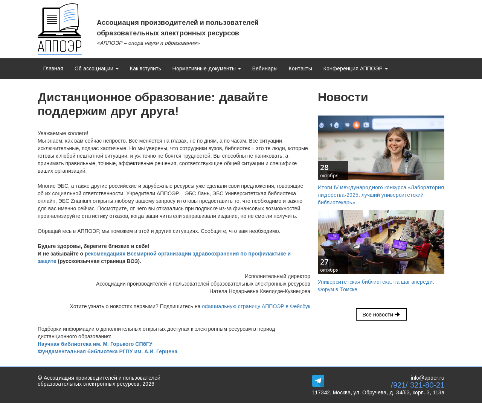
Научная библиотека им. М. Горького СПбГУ (95, 344)
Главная (53, 68)
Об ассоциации (97, 68)
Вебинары (265, 68)
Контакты (300, 68)
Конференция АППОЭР (355, 68)
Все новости (381, 315)
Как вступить (145, 68)
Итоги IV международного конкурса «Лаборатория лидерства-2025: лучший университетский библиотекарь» (381, 194)
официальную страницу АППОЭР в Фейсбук (256, 306)
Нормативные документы (206, 68)
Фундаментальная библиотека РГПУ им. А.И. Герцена (107, 351)
